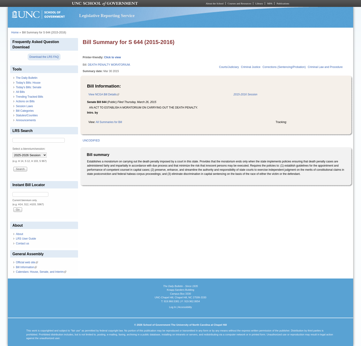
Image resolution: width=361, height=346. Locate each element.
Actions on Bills (25, 101)
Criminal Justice (251, 67)
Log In (172, 307)
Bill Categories (25, 110)
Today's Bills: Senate (28, 87)
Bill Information (26, 267)
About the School (215, 3)
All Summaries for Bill (109, 122)
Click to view (112, 57)
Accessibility (185, 307)
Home (15, 32)
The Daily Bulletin (26, 77)
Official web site (27, 262)
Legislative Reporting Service (107, 15)
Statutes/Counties (27, 115)
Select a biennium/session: (28, 148)
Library (259, 3)
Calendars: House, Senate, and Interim (41, 271)
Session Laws (24, 106)
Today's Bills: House (28, 82)
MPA (269, 3)
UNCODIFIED (91, 140)
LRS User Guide (26, 238)
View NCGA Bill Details (103, 94)
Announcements (26, 120)
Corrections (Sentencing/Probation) (284, 67)
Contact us (22, 243)
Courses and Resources (239, 3)
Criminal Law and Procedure (325, 67)
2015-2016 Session (245, 94)
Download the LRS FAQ (44, 57)
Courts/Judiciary (229, 67)
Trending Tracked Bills (29, 96)
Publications (283, 3)
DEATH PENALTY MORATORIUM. (109, 64)
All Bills (20, 92)
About (19, 234)
